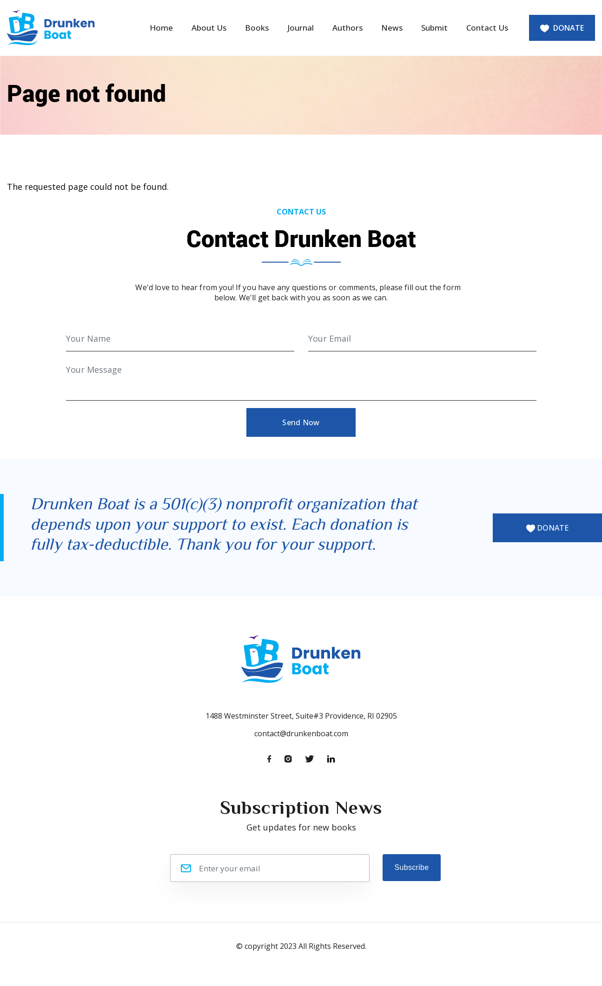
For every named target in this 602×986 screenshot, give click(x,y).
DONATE (562, 28)
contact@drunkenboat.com (301, 733)
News (392, 27)
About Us (209, 27)
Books (257, 27)
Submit (434, 27)
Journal (300, 27)
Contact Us (487, 27)
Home (161, 27)
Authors (347, 27)
